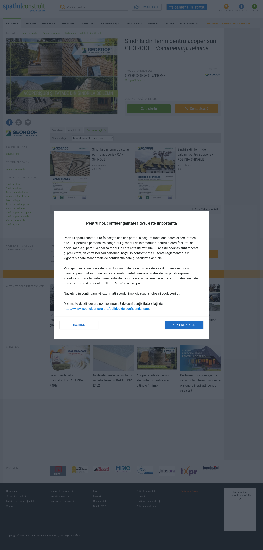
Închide (79, 324)
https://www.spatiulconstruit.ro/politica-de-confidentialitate (106, 309)
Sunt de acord (184, 324)
